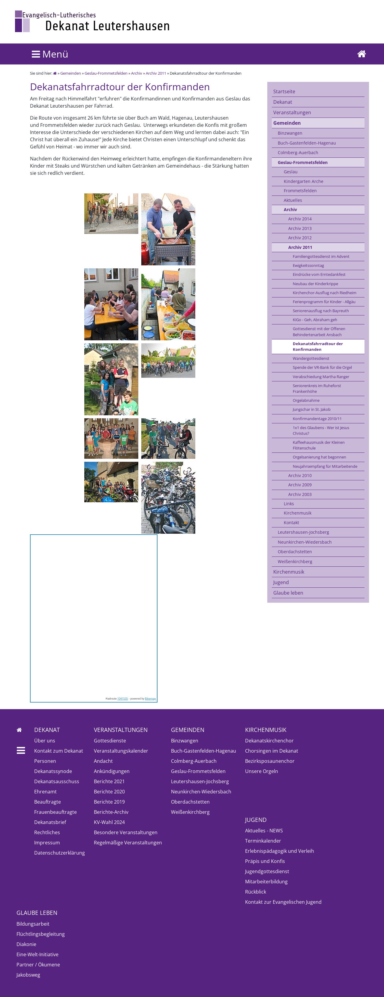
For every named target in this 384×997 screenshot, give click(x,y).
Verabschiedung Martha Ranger (321, 376)
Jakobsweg (28, 975)
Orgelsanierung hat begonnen (319, 457)
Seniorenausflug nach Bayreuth (321, 310)
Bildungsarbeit (33, 924)
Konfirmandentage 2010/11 (317, 418)
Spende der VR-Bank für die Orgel (322, 367)
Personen (45, 761)
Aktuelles (293, 200)
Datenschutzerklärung (59, 852)
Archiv (136, 73)
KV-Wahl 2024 (109, 822)
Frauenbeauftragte (55, 812)
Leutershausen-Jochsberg (303, 532)
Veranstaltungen (292, 112)
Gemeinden (70, 73)
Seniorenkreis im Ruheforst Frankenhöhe (317, 388)
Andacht (103, 761)
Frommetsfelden (300, 190)
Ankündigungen (112, 771)
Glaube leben (288, 593)
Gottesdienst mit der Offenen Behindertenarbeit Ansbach (319, 331)
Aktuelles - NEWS (264, 830)
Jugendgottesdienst (267, 871)
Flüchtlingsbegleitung (40, 934)
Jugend (281, 582)
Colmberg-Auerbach (298, 152)
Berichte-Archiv (111, 812)
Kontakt (291, 522)
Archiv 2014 (300, 219)
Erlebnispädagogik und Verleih (279, 851)
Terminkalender (263, 840)
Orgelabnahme (306, 400)
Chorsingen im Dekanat (271, 751)
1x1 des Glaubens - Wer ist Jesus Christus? (321, 430)
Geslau (291, 172)
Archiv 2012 (300, 237)
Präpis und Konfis (265, 861)
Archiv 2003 (300, 494)
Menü (50, 53)
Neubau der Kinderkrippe (315, 283)
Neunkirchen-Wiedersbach (305, 542)
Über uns (44, 740)
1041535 (122, 698)
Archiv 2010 (300, 475)
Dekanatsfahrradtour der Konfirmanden (318, 346)
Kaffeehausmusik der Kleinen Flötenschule (319, 445)
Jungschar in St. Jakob (312, 409)
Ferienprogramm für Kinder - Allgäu (324, 301)
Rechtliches (47, 832)
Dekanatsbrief (50, 822)
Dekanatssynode (53, 771)
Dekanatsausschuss (56, 781)
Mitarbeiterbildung (266, 881)
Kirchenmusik (297, 513)
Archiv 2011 (156, 73)
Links (289, 503)
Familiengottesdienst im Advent (321, 256)
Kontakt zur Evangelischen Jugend (283, 902)
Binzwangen (290, 133)
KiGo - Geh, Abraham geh (315, 319)
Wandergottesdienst (311, 358)
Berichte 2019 (109, 801)
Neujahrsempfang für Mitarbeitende (325, 466)
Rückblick (255, 891)
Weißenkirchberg (295, 561)
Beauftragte (47, 801)
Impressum (47, 842)
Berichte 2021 (109, 781)
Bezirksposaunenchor (270, 761)
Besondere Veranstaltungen (126, 832)
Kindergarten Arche (303, 181)
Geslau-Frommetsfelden (106, 73)
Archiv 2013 (300, 228)
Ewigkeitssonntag (308, 265)
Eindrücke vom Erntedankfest (319, 274)
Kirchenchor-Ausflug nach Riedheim (324, 292)
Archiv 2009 (300, 485)
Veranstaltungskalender (121, 751)
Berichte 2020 (109, 791)
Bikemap (150, 698)
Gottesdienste (110, 740)
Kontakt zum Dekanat (58, 751)
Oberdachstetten (295, 551)
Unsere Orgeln (261, 771)
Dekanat (282, 102)
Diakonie (26, 944)
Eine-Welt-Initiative (37, 954)
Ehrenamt (45, 791)
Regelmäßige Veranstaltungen (128, 842)
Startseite (284, 91)
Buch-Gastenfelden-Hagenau (307, 143)
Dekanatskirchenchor (269, 740)
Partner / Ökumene (38, 964)
